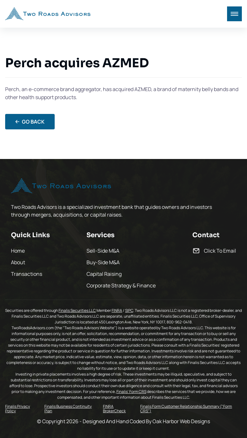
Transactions (26, 273)
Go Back (29, 121)
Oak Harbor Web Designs (181, 421)
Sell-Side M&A (103, 250)
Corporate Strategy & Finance (121, 285)
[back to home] (47, 13)
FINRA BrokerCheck (114, 409)
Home (18, 250)
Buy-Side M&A (103, 262)
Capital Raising (104, 273)
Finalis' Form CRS (131, 391)
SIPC (129, 310)
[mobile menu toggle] (234, 13)
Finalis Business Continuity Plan (68, 409)
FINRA (117, 310)
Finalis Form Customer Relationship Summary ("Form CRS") (186, 409)
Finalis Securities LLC (77, 310)
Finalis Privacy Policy (17, 409)
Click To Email (220, 250)
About (18, 262)
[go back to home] (61, 186)
